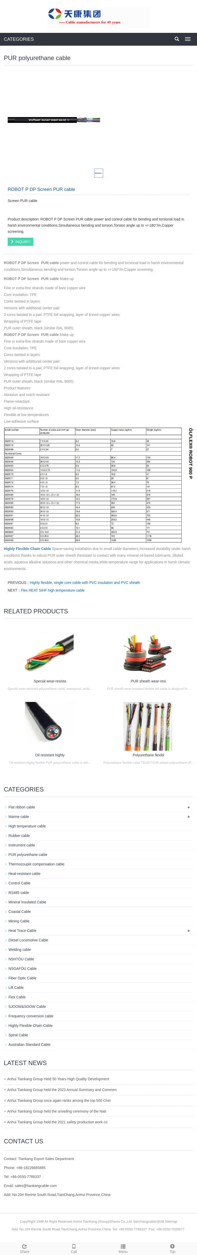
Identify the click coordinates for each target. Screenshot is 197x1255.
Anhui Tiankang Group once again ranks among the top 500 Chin (59, 1100)
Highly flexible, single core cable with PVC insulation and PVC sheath (85, 583)
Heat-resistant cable (24, 874)
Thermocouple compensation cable (36, 864)
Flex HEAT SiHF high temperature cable (52, 590)
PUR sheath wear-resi (148, 681)
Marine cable (18, 817)
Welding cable (19, 950)
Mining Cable (18, 921)
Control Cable (19, 883)
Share (24, 1248)
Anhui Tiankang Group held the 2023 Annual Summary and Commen (62, 1090)
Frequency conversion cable (30, 1016)
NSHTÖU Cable (21, 959)
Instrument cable (21, 845)
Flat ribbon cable (21, 807)
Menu (123, 1248)
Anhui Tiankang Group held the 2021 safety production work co (57, 1122)
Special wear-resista (50, 681)
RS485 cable (18, 893)
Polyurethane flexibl (148, 755)
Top (172, 1248)
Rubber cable (19, 836)
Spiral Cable (18, 1035)
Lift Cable (16, 988)
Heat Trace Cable (22, 931)
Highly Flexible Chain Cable (27, 549)
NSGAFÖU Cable (22, 969)
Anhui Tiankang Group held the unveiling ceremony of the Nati (56, 1111)
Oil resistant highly (49, 755)
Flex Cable (17, 997)
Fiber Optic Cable (22, 978)
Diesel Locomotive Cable (28, 940)
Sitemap (171, 1221)
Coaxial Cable (19, 912)
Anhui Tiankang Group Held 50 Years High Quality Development (58, 1079)
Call (73, 1248)
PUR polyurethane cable (27, 855)
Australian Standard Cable (29, 1044)
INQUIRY (20, 242)
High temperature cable (27, 826)
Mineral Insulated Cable (27, 902)
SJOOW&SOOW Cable (27, 1007)
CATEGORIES (19, 39)
